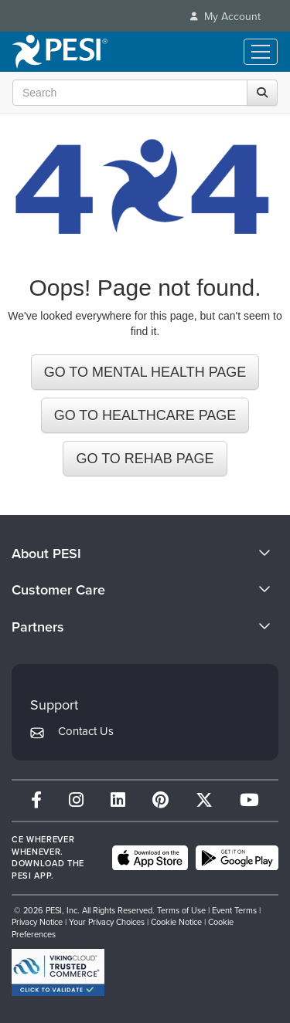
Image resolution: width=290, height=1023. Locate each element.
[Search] (262, 93)
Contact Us (86, 731)
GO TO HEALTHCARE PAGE (145, 415)
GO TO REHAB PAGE (144, 458)
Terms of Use (181, 910)
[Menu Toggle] (261, 52)
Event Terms (234, 910)
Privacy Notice (37, 922)
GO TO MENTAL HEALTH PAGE (145, 372)
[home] (59, 52)
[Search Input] (141, 93)
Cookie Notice (176, 922)
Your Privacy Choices (107, 922)
